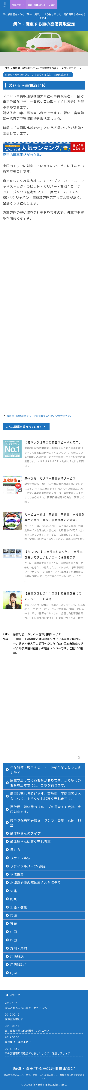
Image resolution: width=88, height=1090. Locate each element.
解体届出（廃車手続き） (19, 1042)
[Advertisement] (44, 272)
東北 (13, 891)
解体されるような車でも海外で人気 (26, 1008)
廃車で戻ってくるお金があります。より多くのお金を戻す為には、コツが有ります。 (45, 783)
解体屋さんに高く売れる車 (30, 841)
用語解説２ (18, 964)
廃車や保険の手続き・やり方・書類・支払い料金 (45, 823)
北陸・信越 (18, 907)
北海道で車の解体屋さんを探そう (35, 882)
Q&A (13, 973)
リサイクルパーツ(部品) (28, 866)
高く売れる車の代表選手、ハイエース (27, 1030)
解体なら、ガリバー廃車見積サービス (49, 478)
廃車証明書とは (14, 1019)
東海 (13, 915)
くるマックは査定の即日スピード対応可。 (52, 442)
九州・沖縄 (18, 948)
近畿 (13, 923)
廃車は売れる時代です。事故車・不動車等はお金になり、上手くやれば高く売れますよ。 (45, 796)
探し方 (15, 849)
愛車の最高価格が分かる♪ (22, 154)
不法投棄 (17, 874)
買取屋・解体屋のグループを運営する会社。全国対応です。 (39, 416)
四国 (13, 940)
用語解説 (17, 956)
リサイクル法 (20, 858)
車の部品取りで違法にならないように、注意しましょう (37, 1053)
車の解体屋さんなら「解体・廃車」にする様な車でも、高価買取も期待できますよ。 (44, 1076)
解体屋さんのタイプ (25, 833)
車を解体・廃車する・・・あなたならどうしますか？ (45, 770)
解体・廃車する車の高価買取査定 (44, 24)
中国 (13, 932)
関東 (13, 899)
